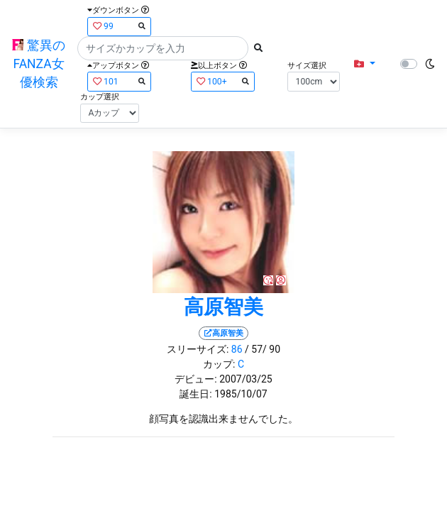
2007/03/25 (245, 379)
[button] (364, 64)
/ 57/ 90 (262, 349)
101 (119, 81)
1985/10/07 (240, 394)
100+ (223, 81)
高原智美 (223, 307)
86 (237, 349)
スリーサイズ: (197, 349)
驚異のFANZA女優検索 (38, 64)
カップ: (219, 364)
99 (119, 26)
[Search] (162, 48)
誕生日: (195, 394)
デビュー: (195, 379)
